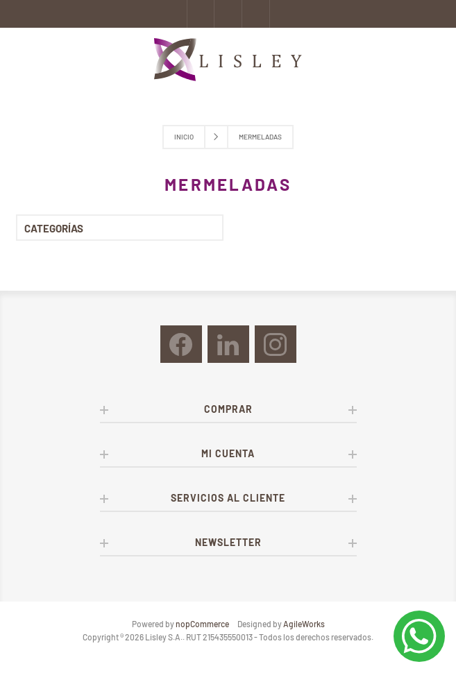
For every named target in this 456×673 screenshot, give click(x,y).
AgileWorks (304, 624)
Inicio (184, 137)
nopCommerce (202, 624)
